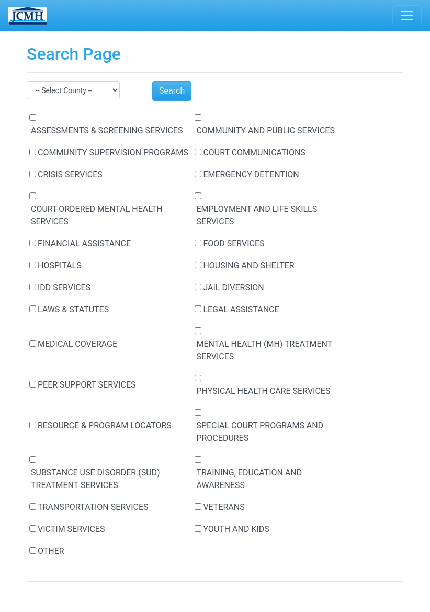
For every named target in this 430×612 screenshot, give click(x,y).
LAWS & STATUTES (73, 309)
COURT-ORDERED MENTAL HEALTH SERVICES (97, 215)
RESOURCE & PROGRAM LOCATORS (105, 425)
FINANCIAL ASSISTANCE (84, 243)
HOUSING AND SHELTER (248, 265)
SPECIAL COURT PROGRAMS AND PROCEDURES (259, 432)
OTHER (51, 551)
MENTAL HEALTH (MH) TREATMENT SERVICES (264, 350)
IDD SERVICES (64, 287)
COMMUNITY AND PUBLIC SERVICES (265, 130)
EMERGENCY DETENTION (251, 174)
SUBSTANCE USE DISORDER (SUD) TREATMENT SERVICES (95, 479)
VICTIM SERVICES (71, 529)
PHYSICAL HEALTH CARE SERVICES (263, 391)
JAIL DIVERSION (233, 287)
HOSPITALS (60, 265)
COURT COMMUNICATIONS (254, 152)
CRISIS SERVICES (70, 174)
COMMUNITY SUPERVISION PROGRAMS (113, 152)
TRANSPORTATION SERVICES (93, 507)
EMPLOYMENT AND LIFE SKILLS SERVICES (256, 215)
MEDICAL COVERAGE (77, 344)
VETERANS (223, 507)
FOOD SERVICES (233, 243)
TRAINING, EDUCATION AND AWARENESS (249, 479)
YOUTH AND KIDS (236, 529)
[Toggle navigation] (407, 15)
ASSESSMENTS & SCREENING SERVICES (107, 130)
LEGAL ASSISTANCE (241, 309)
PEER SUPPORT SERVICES (86, 385)
